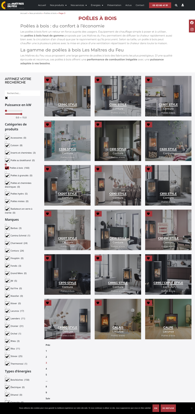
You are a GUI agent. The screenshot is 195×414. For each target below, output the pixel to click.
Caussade (142, 386)
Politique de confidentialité (152, 377)
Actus (128, 5)
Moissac (141, 395)
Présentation (114, 5)
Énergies (96, 5)
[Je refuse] (191, 408)
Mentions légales (146, 372)
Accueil (41, 5)
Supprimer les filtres (21, 274)
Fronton (141, 391)
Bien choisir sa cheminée (103, 382)
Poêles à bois (50, 13)
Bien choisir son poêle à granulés (107, 391)
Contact (139, 5)
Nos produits (57, 5)
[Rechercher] (21, 93)
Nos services (78, 5)
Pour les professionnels (102, 372)
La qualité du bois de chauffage (106, 395)
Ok (155, 408)
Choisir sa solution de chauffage (107, 377)
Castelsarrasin (144, 382)
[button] (177, 5)
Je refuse (168, 408)
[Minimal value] (21, 105)
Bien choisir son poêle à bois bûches (109, 386)
